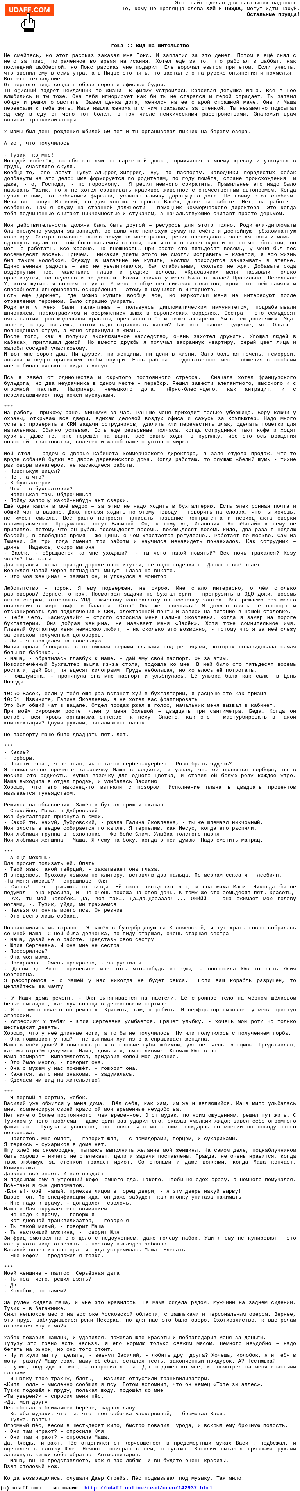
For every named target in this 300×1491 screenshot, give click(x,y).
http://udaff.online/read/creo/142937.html (148, 1488)
